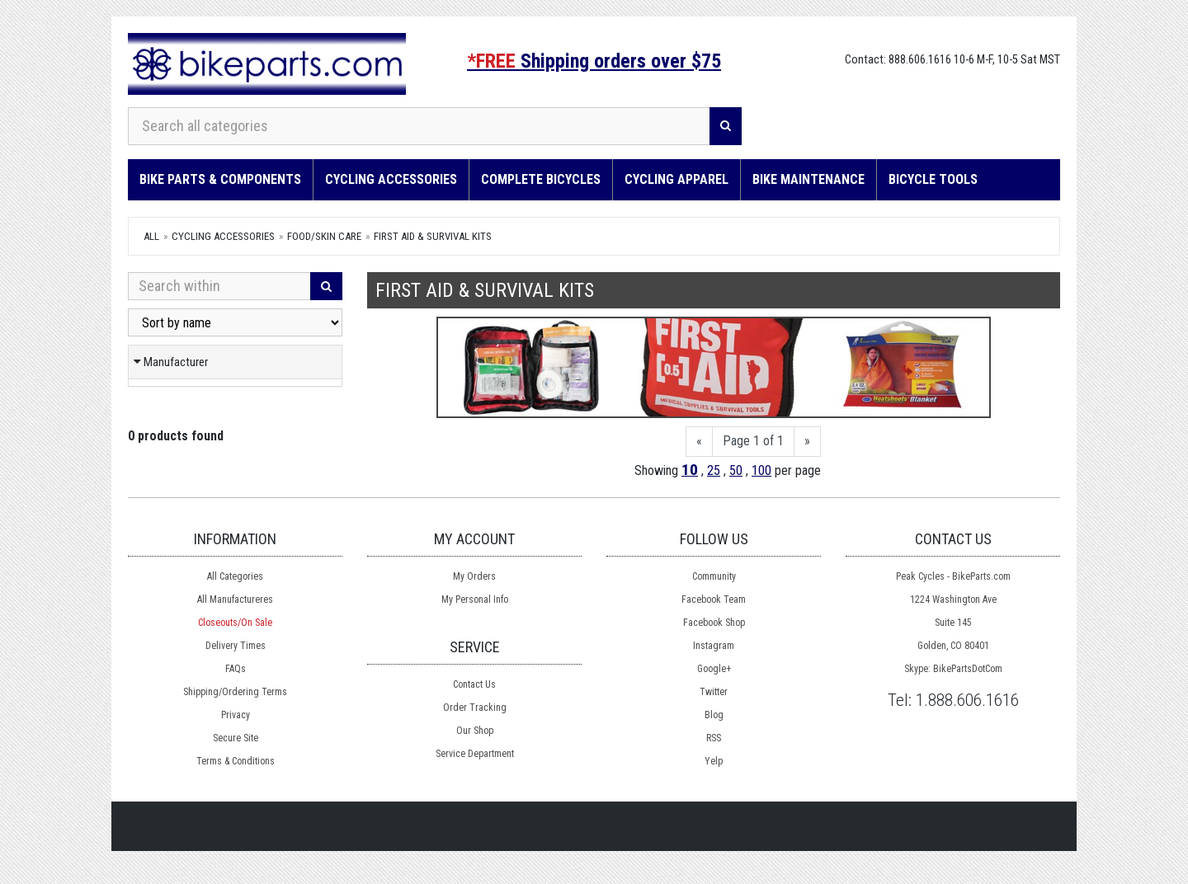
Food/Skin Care (324, 236)
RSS (713, 738)
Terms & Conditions (235, 761)
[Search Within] (219, 286)
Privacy (235, 715)
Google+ (714, 669)
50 (735, 470)
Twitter (714, 692)
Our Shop (474, 730)
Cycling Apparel (676, 179)
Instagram (713, 645)
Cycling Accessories (391, 179)
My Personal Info (474, 599)
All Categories (235, 576)
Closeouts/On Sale (235, 622)
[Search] (726, 126)
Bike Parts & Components (220, 179)
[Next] (807, 441)
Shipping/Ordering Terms (235, 692)
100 (761, 470)
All (151, 236)
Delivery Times (235, 645)
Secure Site (235, 738)
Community (714, 576)
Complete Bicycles (541, 179)
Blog (714, 715)
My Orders (474, 576)
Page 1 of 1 (753, 441)
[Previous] (699, 441)
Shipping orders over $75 (594, 61)
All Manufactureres (235, 599)
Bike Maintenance (808, 179)
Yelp (714, 761)
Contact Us (474, 684)
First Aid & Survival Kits (433, 236)
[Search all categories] (419, 126)
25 (713, 470)
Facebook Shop (714, 622)
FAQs (235, 669)
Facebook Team (713, 599)
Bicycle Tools (933, 179)
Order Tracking (475, 707)
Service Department (475, 753)
